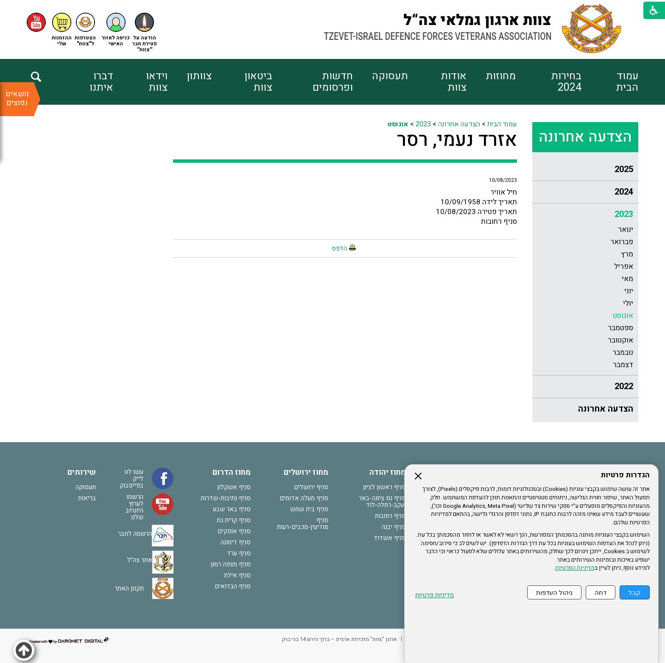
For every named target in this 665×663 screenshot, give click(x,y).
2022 (624, 386)
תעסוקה (390, 76)
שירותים (81, 472)
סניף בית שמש (309, 509)
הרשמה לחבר (135, 533)
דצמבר (623, 364)
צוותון (199, 76)
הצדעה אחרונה (585, 137)
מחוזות (501, 76)
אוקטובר (620, 340)
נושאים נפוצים (17, 98)
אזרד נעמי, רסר (457, 140)
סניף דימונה (236, 542)
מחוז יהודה (387, 472)
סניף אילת (237, 575)
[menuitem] (609, 82)
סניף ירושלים (311, 487)
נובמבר (622, 352)
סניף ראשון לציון (384, 487)
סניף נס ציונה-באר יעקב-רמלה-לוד (382, 501)
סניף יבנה (394, 527)
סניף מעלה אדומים (303, 498)
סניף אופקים (234, 531)
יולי (628, 303)
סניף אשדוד (390, 538)
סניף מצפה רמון (231, 564)
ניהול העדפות (554, 592)
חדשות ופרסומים (333, 81)
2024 (624, 192)
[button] (116, 30)
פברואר (621, 242)
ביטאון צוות (258, 81)
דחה (600, 592)
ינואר (625, 229)
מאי (627, 278)
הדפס (339, 248)
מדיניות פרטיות (434, 595)
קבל (635, 592)
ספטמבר (620, 328)
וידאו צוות (157, 81)
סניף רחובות (390, 516)
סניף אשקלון (234, 487)
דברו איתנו (101, 81)
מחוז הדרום (231, 472)
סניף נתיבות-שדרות (226, 498)
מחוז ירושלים (306, 472)
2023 (624, 214)
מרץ (627, 254)
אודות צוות (454, 81)
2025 (624, 169)
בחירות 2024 (566, 81)
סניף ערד (239, 553)
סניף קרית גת (234, 520)
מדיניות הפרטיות (575, 568)
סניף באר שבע (232, 509)
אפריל (623, 266)
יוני (628, 291)
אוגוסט (623, 315)
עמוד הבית (627, 81)
